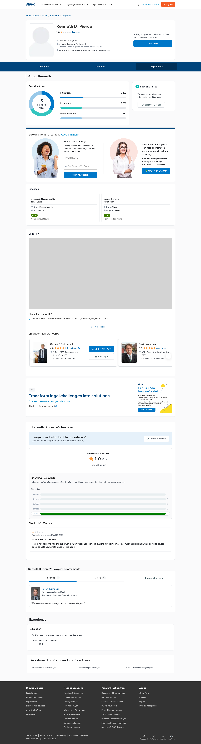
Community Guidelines (79, 735)
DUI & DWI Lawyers (109, 706)
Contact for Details (151, 104)
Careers (142, 697)
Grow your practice (151, 4)
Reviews (100, 66)
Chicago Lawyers (71, 701)
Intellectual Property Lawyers (114, 723)
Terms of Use (31, 735)
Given (100, 577)
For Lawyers (31, 714)
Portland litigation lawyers (89, 667)
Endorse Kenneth (154, 578)
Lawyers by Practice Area (76, 4)
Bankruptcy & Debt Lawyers (113, 693)
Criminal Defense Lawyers (112, 701)
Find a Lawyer (32, 693)
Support (142, 701)
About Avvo (144, 693)
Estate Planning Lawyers (112, 710)
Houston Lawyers (71, 706)
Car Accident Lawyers (111, 714)
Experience (157, 66)
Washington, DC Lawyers (74, 710)
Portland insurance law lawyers (44, 667)
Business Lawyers (109, 697)
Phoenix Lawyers (71, 718)
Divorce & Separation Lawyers (114, 718)
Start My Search (80, 174)
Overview (44, 66)
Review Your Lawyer (34, 697)
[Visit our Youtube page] (171, 737)
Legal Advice (31, 701)
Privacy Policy (46, 735)
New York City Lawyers (73, 693)
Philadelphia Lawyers (72, 714)
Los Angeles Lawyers (72, 697)
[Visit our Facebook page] (144, 737)
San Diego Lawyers (72, 727)
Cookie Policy (60, 735)
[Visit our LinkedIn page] (163, 737)
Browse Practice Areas (35, 706)
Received (53, 577)
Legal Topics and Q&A (102, 4)
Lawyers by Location (51, 4)
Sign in (168, 4)
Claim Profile (153, 43)
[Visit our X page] (154, 737)
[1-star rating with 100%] (100, 514)
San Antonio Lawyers (72, 723)
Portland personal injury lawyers (139, 667)
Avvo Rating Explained (148, 706)
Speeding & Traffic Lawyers (113, 727)
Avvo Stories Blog (33, 710)
